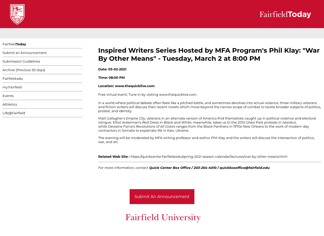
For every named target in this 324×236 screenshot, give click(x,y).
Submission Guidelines (21, 61)
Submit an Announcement (25, 53)
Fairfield (14, 44)
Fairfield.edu (13, 78)
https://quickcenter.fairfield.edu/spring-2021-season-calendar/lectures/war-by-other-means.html (209, 156)
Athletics (10, 104)
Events (8, 96)
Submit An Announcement (162, 196)
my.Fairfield (12, 87)
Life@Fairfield (14, 113)
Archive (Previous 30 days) (24, 70)
